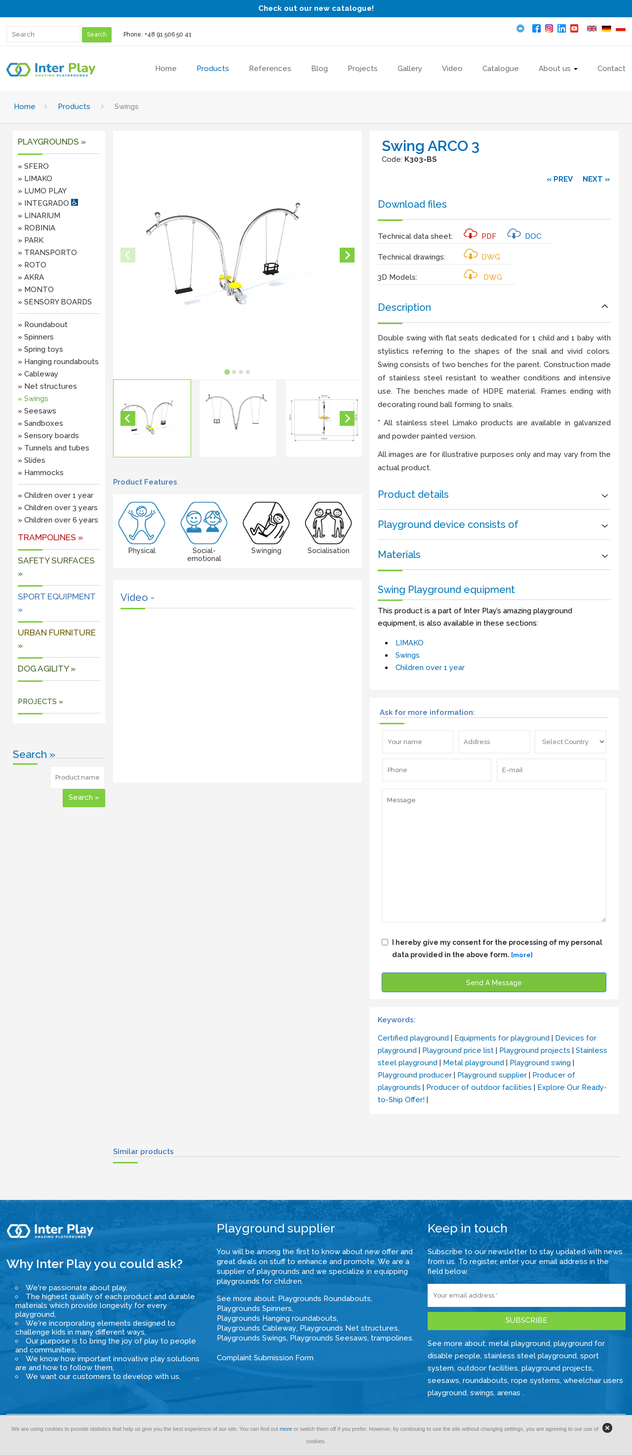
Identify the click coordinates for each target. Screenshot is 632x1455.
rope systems (535, 1380)
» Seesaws (37, 411)
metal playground (519, 1343)
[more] (522, 955)
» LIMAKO (35, 178)
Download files (412, 204)
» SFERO (33, 166)
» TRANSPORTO (47, 252)
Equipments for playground (502, 1038)
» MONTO (36, 289)
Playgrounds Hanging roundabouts (277, 1318)
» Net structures (47, 386)
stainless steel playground (530, 1355)
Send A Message (494, 983)
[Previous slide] (127, 255)
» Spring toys (40, 349)
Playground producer (415, 1075)
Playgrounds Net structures (349, 1328)
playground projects (556, 1368)
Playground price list (458, 1050)
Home (25, 106)
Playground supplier (492, 1075)
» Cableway (38, 374)
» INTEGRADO (48, 203)
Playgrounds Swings (251, 1338)
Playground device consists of (448, 524)
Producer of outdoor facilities (479, 1087)
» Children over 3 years (58, 507)
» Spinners (36, 337)
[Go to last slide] (127, 418)
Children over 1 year (430, 667)
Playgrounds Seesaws (328, 1338)
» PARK (30, 240)
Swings (407, 655)
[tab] (227, 372)
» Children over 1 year (55, 495)
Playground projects (534, 1050)
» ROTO (32, 265)
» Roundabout (43, 324)
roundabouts (485, 1380)
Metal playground (473, 1062)
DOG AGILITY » (47, 668)
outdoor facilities (487, 1368)
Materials (399, 554)
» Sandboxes (40, 423)
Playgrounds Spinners (254, 1308)
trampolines (391, 1338)
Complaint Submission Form (265, 1357)
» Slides (31, 460)
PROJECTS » (40, 701)
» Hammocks (41, 472)
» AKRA (31, 277)
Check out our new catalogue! (316, 8)
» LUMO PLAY (42, 191)
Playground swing (540, 1062)
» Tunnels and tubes (53, 448)
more (285, 1429)
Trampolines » (50, 537)
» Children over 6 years (58, 520)
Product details (413, 494)
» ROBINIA (36, 228)
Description (404, 307)
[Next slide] (347, 255)
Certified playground (413, 1038)
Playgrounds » (52, 142)
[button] (152, 418)
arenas (509, 1392)
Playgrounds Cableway (256, 1328)
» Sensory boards (48, 435)
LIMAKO (409, 642)
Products (74, 106)
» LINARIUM (39, 215)
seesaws (443, 1380)
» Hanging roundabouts (58, 361)
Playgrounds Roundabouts (324, 1298)
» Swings (33, 398)
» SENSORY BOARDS (55, 302)
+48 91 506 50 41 (168, 34)
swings (482, 1392)
